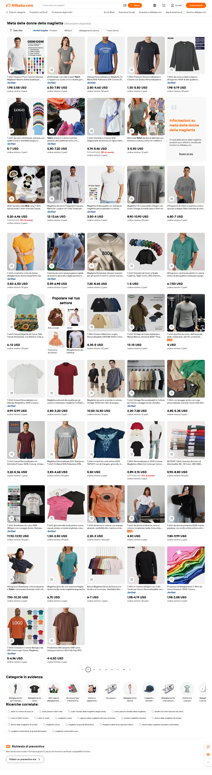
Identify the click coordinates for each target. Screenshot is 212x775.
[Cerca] (135, 5)
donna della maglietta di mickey (166, 718)
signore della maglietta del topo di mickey (96, 718)
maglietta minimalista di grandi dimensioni (27, 731)
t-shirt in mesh (41, 718)
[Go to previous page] (82, 669)
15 (124, 669)
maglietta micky (51, 724)
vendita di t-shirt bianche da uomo (167, 711)
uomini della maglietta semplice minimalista (159, 724)
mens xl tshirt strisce (18, 718)
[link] (208, 747)
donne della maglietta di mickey (23, 724)
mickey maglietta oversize (133, 718)
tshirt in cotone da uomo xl (20, 711)
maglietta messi (63, 718)
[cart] (164, 6)
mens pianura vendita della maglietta (129, 711)
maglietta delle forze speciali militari (116, 724)
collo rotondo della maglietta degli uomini (87, 711)
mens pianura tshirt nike (50, 711)
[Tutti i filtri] (16, 30)
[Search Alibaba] (82, 5)
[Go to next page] (130, 669)
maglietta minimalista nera (65, 731)
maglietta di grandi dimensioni (79, 724)
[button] (125, 5)
